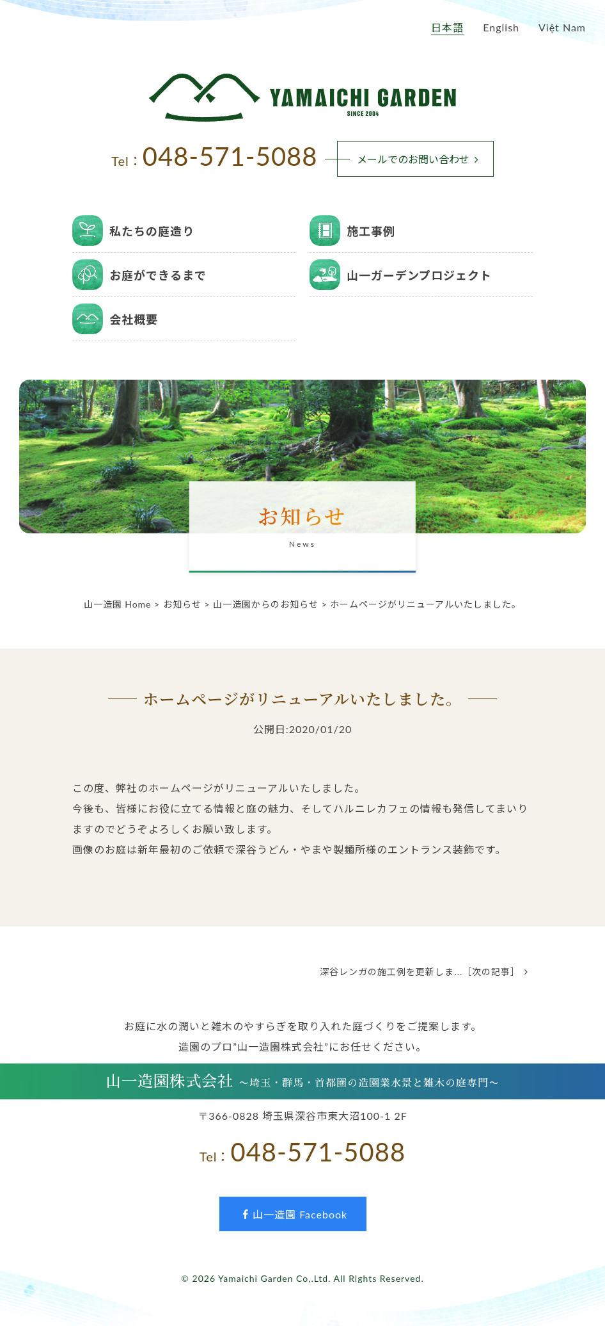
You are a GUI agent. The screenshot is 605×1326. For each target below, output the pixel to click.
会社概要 (133, 319)
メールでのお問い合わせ (420, 159)
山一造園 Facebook (293, 1214)
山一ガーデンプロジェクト (419, 275)
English (501, 27)
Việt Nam (562, 27)
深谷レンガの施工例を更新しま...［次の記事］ (426, 971)
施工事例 (371, 231)
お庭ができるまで (158, 275)
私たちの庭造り (151, 231)
